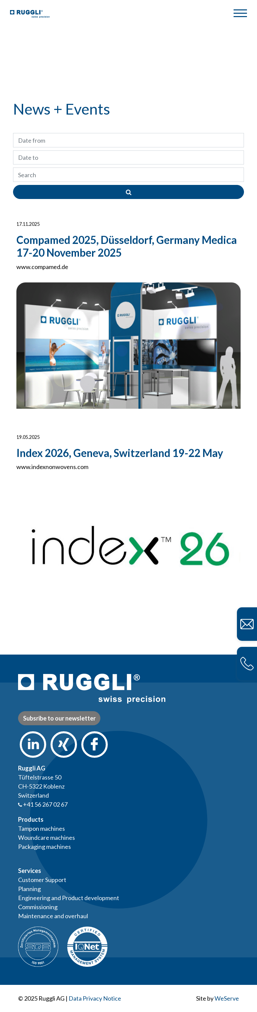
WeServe (227, 998)
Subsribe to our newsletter (59, 718)
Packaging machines (44, 846)
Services (29, 870)
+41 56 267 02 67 (43, 804)
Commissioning (38, 906)
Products (31, 819)
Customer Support (42, 879)
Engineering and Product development (68, 897)
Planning (29, 888)
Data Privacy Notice (95, 998)
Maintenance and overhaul (53, 916)
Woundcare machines (46, 837)
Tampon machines (41, 828)
